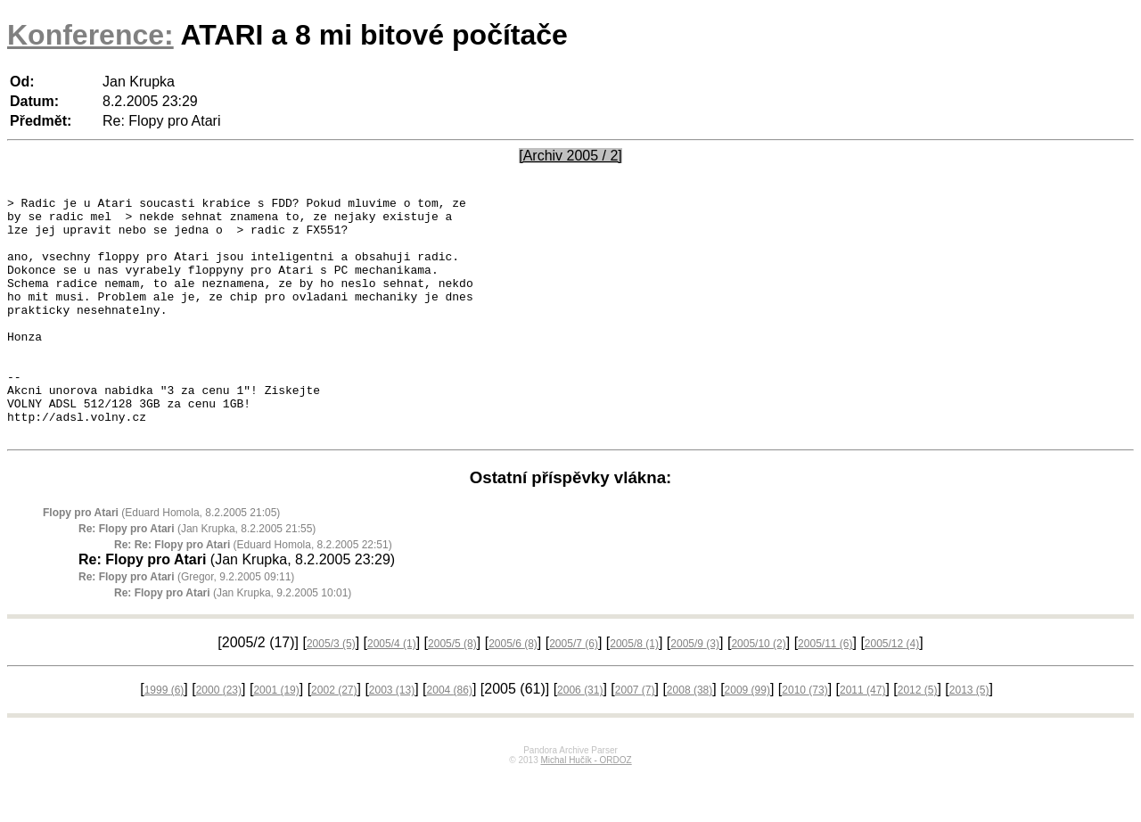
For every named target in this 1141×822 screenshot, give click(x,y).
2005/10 (758, 692)
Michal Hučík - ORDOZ (585, 808)
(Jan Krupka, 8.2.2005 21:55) (197, 577)
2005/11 (825, 692)
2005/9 (694, 692)
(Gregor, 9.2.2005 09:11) (186, 625)
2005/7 (573, 692)
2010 (804, 738)
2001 (276, 738)
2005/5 (452, 692)
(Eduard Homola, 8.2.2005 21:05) (161, 561)
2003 (392, 738)
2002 (334, 738)
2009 (747, 738)
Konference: (90, 35)
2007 (635, 738)
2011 (862, 738)
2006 (580, 738)
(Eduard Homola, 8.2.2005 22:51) (253, 593)
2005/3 (331, 692)
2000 (219, 738)
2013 (969, 738)
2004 (449, 738)
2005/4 (391, 692)
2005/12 (892, 692)
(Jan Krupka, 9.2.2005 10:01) (232, 641)
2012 (918, 738)
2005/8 (634, 692)
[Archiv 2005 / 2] (570, 155)
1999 (164, 738)
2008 (689, 738)
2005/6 (513, 692)
